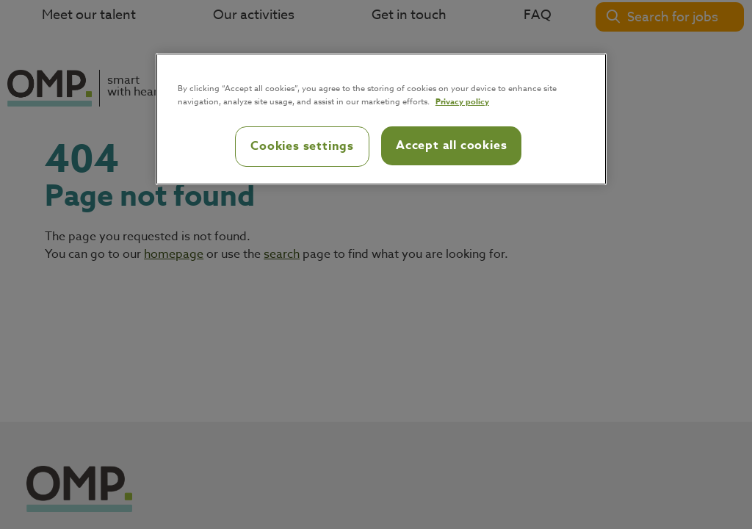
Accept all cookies (451, 145)
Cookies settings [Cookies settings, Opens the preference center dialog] (302, 146)
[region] (381, 119)
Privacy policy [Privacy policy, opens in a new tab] (462, 101)
